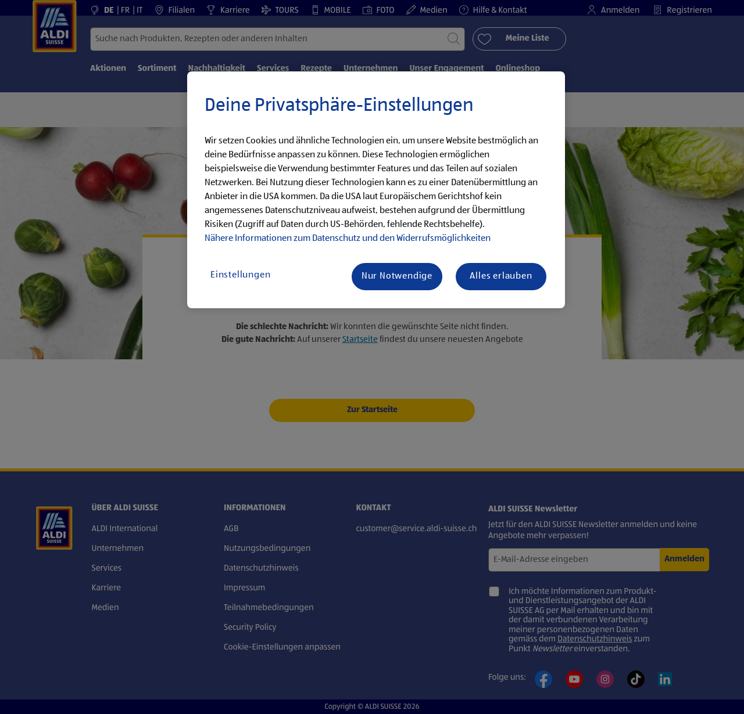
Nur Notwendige (397, 276)
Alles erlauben (501, 276)
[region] (376, 189)
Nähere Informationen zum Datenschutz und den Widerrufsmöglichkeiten (348, 238)
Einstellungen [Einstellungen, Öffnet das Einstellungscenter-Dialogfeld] (240, 275)
